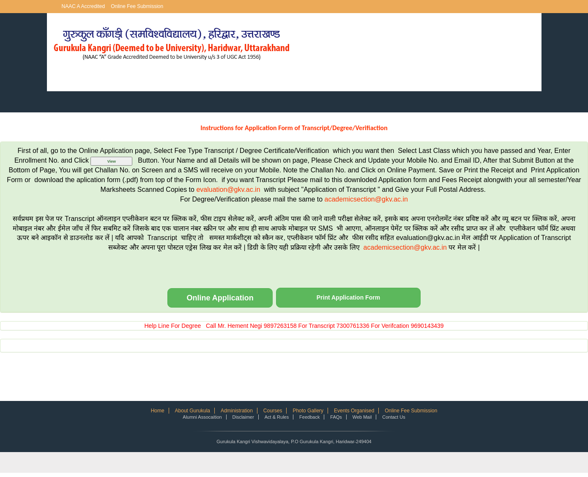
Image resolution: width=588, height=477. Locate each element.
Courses (272, 411)
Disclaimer (243, 417)
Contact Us (393, 417)
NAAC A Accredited (83, 6)
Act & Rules (277, 417)
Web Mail (362, 417)
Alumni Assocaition (202, 417)
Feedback (309, 417)
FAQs (336, 417)
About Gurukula (192, 411)
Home (157, 411)
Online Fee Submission (137, 6)
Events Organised (354, 411)
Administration (237, 411)
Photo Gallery (308, 411)
